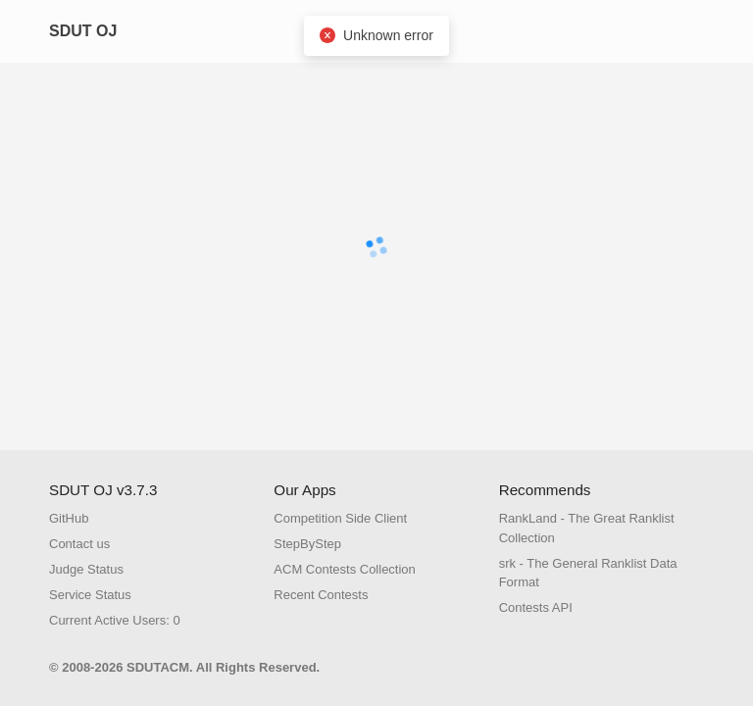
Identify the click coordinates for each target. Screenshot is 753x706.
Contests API (536, 607)
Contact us (79, 543)
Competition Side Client (340, 518)
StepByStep (307, 543)
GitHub (68, 518)
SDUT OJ (83, 31)
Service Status (90, 594)
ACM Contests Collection (345, 569)
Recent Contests (321, 594)
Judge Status (86, 569)
